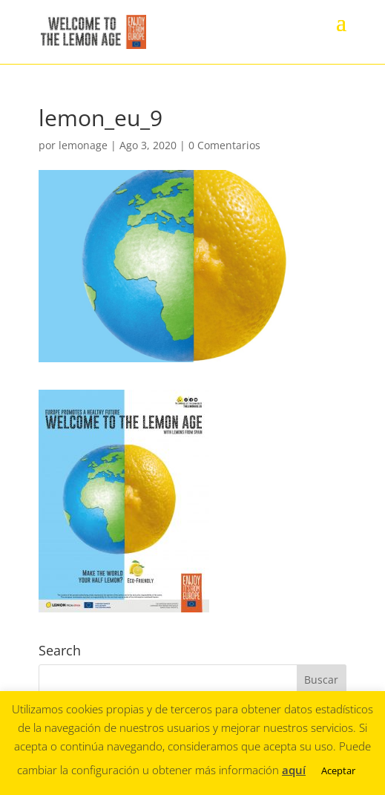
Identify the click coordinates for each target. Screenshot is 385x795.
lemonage (83, 145)
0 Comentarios (224, 145)
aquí (294, 769)
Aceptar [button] (338, 770)
